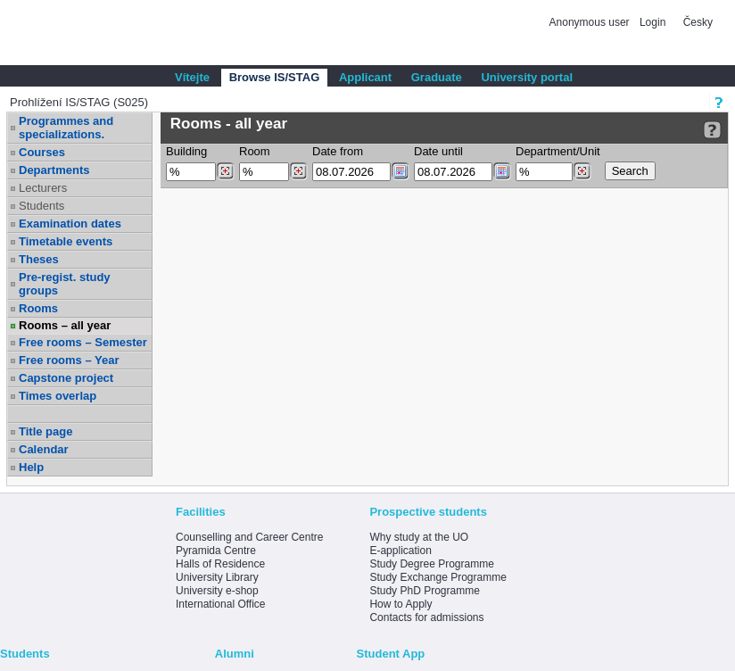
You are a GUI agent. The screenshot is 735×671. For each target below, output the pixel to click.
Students (41, 205)
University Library (217, 577)
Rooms (38, 308)
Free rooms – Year (69, 360)
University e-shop (217, 590)
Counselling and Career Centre (249, 537)
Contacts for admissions (426, 617)
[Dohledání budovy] (225, 171)
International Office (221, 604)
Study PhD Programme (424, 590)
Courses (42, 152)
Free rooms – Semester (83, 342)
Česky (698, 22)
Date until (438, 151)
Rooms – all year (65, 325)
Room (254, 151)
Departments (54, 170)
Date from (337, 151)
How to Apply (400, 604)
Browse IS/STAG (274, 77)
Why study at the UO (418, 537)
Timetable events (65, 241)
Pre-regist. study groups (65, 283)
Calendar (44, 449)
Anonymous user (590, 22)
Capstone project (66, 378)
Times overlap (57, 395)
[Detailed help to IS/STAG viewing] (712, 129)
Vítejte (192, 77)
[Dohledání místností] (298, 171)
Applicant (365, 77)
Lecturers (43, 188)
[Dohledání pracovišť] (582, 171)
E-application (400, 550)
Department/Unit (558, 151)
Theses (39, 259)
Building (186, 151)
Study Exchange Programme (437, 577)
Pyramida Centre (216, 550)
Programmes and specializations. (66, 127)
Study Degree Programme (431, 564)
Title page (45, 431)
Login (652, 22)
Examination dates (70, 223)
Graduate (436, 77)
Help (31, 467)
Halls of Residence (220, 564)
